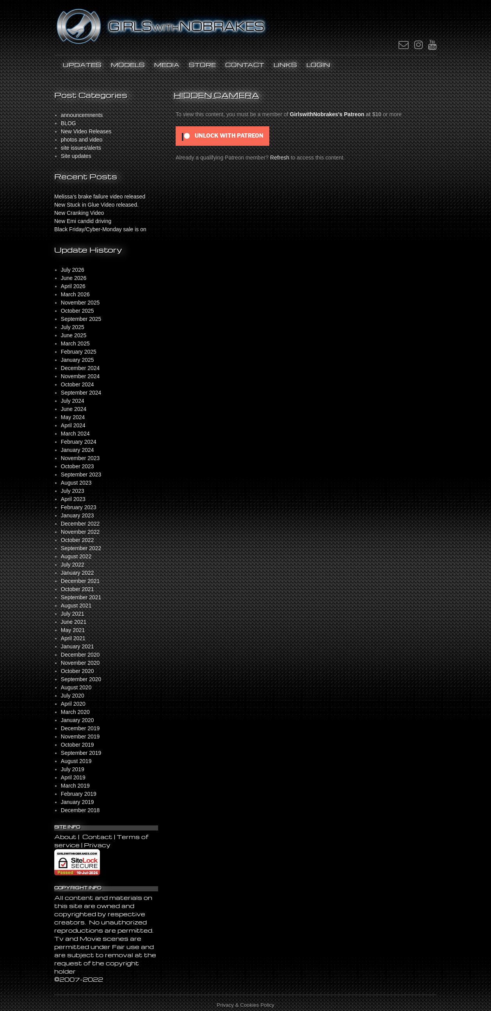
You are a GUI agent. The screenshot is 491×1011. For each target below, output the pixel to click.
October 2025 (77, 311)
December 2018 (80, 810)
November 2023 (80, 458)
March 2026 (75, 294)
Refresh (279, 157)
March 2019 (75, 786)
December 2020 (80, 655)
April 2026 (73, 286)
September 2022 (81, 548)
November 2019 (80, 736)
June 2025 (73, 335)
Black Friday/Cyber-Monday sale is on (100, 229)
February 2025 (78, 352)
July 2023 (72, 491)
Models (128, 65)
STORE (202, 65)
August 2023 (76, 483)
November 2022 (80, 532)
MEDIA (167, 65)
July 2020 (72, 695)
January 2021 (77, 646)
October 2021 (77, 589)
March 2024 (75, 433)
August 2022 (76, 556)
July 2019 (72, 769)
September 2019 (81, 753)
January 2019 (77, 802)
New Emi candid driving (82, 221)
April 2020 (73, 704)
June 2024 (73, 409)
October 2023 (77, 466)
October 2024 (77, 384)
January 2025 (77, 360)
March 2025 (75, 343)
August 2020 (76, 687)
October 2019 (77, 745)
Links (285, 65)
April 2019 (73, 777)
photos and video (82, 139)
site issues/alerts (81, 148)
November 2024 (80, 376)
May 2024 (73, 417)
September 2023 (81, 474)
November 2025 (80, 302)
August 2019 (76, 761)
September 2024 (81, 393)
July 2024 (72, 401)
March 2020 (75, 712)
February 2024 (78, 442)
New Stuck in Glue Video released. (96, 205)
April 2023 (73, 499)
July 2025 (72, 327)
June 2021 (73, 622)
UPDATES (82, 65)
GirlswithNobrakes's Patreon (327, 114)
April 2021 (73, 638)
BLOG (68, 123)
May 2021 (73, 630)
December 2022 (80, 524)
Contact (244, 65)
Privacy (97, 845)
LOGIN (318, 65)
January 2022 (77, 573)
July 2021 (72, 614)
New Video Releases (86, 131)
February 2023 (78, 507)
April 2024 (73, 425)
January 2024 (77, 450)
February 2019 (78, 794)
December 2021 (80, 581)
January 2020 (77, 720)
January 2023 (77, 515)
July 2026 (72, 270)
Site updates (76, 156)
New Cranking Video (79, 213)
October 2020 (77, 671)
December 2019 (80, 728)
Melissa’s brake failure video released (99, 196)
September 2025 (81, 319)
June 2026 (73, 278)
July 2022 (72, 564)
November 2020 (80, 663)
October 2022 (77, 540)
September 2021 (81, 597)
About (66, 837)
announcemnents (82, 115)
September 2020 (81, 679)
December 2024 (80, 368)
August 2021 (76, 605)
